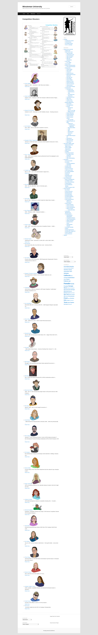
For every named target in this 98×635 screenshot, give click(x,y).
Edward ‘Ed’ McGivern (29, 110)
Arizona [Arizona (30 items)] (66, 273)
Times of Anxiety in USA (70, 187)
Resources (33, 13)
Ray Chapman (28, 210)
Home (24, 13)
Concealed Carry (70, 89)
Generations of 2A (68, 175)
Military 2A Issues (71, 111)
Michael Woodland (29, 509)
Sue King (27, 347)
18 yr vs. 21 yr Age (71, 110)
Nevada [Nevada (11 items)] (69, 292)
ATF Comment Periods (71, 66)
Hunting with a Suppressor (70, 231)
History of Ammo (70, 208)
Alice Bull (27, 184)
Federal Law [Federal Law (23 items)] (67, 281)
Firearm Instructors (69, 191)
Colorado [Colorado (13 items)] (66, 277)
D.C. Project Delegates (69, 171)
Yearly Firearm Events (69, 152)
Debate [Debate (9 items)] (65, 279)
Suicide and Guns (70, 73)
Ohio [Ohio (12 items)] (67, 296)
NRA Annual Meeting (71, 158)
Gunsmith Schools (68, 195)
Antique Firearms (70, 115)
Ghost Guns (69, 142)
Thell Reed (27, 287)
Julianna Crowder (28, 499)
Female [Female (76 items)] (67, 283)
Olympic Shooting (70, 220)
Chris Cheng (27, 557)
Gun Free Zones (70, 101)
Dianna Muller (28, 467)
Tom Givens (27, 257)
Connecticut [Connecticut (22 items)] (71, 277)
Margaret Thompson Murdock (31, 273)
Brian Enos (27, 605)
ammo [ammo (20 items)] (70, 269)
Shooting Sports (68, 213)
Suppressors (70, 123)
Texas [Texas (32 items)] (66, 302)
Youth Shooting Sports (71, 219)
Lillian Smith (27, 96)
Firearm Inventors (70, 204)
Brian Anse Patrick (29, 390)
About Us (38, 13)
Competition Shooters (71, 217)
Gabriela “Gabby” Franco (30, 586)
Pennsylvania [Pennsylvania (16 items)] (71, 296)
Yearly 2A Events (68, 176)
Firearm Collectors (68, 232)
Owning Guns (67, 67)
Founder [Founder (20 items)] (66, 286)
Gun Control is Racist (71, 86)
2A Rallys (67, 151)
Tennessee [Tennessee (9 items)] (72, 300)
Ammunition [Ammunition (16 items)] (66, 271)
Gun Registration (70, 105)
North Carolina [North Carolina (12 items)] (72, 294)
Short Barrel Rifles (71, 127)
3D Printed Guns (70, 140)
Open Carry (69, 98)
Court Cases (67, 61)
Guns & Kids (69, 70)
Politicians (67, 174)
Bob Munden (27, 243)
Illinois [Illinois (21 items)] (65, 288)
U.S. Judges (69, 62)
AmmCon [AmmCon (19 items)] (66, 269)
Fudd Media (69, 164)
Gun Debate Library (69, 43)
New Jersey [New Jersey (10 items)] (72, 292)
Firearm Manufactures (69, 199)
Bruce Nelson (27, 319)
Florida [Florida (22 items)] (72, 283)
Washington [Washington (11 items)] (66, 304)
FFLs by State (70, 119)
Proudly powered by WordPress (49, 630)
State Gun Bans (70, 53)
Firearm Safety (69, 69)
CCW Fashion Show (69, 170)
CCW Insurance (71, 90)
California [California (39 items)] (67, 275)
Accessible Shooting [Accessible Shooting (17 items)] (69, 266)
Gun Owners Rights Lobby (69, 143)
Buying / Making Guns (69, 102)
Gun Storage (69, 78)
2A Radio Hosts (68, 166)
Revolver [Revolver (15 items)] (72, 298)
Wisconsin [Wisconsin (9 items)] (70, 304)
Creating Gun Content (69, 40)
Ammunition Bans (71, 209)
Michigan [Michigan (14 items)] (73, 289)
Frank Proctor (28, 601)
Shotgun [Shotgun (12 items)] (68, 300)
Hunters (66, 228)
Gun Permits (69, 103)
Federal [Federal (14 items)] (67, 279)
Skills (28, 13)
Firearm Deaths (69, 79)
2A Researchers (68, 167)
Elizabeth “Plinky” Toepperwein (31, 140)
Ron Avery (27, 405)
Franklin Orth (27, 170)
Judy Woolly (27, 420)
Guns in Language (68, 44)
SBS (69, 130)
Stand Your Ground (70, 83)
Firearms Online (68, 197)
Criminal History (68, 183)
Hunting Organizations (69, 229)
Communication (68, 42)
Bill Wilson (27, 375)
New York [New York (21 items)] (66, 294)
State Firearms (69, 57)
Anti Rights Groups (69, 180)
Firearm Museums (68, 233)
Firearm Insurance (70, 82)
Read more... (27, 86)
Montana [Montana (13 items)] (65, 292)
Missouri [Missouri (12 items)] (70, 291)
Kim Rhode (27, 541)
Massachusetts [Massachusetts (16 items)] (67, 289)
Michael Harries (28, 238)
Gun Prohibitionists (67, 178)
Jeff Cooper (27, 198)
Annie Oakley (27, 83)
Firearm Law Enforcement (70, 65)
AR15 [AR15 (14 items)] (71, 271)
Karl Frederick (28, 126)
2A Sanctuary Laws (70, 54)
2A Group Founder (68, 160)
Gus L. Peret (27, 154)
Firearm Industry (67, 188)
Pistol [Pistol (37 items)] (66, 298)
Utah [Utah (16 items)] (69, 302)
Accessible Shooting (69, 227)
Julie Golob (27, 525)
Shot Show (69, 156)
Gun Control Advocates (69, 182)
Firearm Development (71, 207)
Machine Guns (71, 131)
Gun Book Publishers (71, 163)
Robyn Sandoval (28, 483)
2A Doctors (69, 71)
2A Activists (66, 159)
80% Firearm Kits (70, 139)
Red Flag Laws (69, 77)
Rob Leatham (27, 435)
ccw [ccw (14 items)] (71, 275)
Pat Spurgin (27, 452)
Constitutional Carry (70, 97)
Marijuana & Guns (70, 81)
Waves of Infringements (69, 179)
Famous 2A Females (69, 168)
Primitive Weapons (70, 114)
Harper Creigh (28, 224)
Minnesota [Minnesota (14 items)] (66, 291)
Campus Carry (69, 99)
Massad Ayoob (28, 333)
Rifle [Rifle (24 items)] (65, 300)
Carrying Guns (68, 87)
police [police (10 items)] (69, 298)
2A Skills (65, 39)
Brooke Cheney (28, 572)
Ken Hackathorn (28, 303)
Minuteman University (32, 7)
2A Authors (67, 162)
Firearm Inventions (70, 205)
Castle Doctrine (69, 85)
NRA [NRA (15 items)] (65, 296)
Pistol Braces (69, 138)
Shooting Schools (68, 192)
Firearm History (68, 203)
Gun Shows (67, 189)
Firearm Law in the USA (68, 49)
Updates (65, 235)
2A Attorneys (67, 172)
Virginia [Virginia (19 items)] (72, 302)
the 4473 (68, 106)
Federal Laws (67, 50)
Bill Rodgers (27, 361)
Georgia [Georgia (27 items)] (70, 286)
